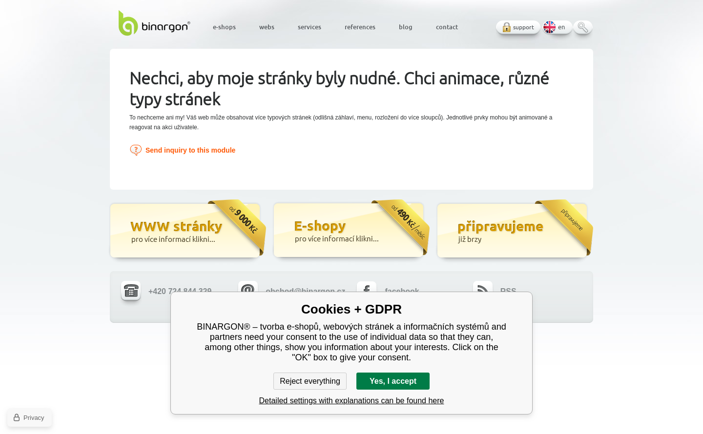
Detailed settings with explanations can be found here (351, 400)
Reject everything (310, 381)
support (523, 27)
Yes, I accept (393, 381)
